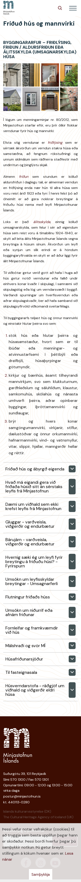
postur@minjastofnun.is (22, 796)
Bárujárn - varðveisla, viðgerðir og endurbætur (29, 542)
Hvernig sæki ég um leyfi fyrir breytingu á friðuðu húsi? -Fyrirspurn (34, 561)
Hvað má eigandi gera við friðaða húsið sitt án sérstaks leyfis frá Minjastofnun (33, 486)
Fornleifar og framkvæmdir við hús (31, 630)
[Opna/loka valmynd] (73, 8)
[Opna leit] (60, 8)
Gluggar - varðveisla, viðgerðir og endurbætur (29, 524)
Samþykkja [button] (41, 874)
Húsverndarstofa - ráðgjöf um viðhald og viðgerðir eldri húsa (34, 690)
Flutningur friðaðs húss (27, 597)
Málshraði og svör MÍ (25, 645)
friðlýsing (55, 142)
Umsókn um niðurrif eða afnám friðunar (28, 612)
